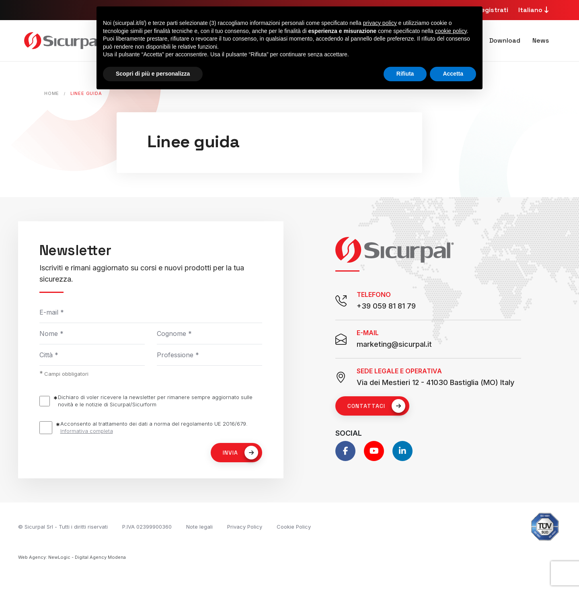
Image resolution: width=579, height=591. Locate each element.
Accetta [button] (453, 73)
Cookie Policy (294, 526)
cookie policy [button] (451, 31)
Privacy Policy (244, 526)
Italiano (534, 10)
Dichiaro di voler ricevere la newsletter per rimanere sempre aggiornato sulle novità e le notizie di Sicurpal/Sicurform (155, 401)
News (540, 40)
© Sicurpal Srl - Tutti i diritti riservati (63, 526)
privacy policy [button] (380, 23)
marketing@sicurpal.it (394, 344)
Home (51, 93)
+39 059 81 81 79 (386, 306)
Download (504, 40)
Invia (240, 452)
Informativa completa (86, 431)
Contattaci (376, 406)
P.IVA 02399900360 (147, 526)
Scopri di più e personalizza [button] (153, 73)
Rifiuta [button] (405, 73)
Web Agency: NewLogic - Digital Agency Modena (72, 557)
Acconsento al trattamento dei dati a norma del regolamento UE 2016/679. (154, 427)
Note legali (199, 526)
